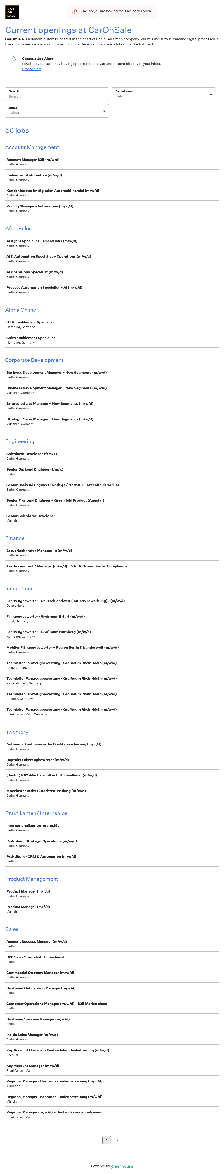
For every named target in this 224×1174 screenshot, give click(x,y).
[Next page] (126, 1140)
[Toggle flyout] (211, 94)
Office (13, 108)
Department (124, 91)
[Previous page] (98, 1140)
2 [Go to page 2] (117, 1140)
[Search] (56, 97)
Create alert (31, 69)
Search (14, 91)
